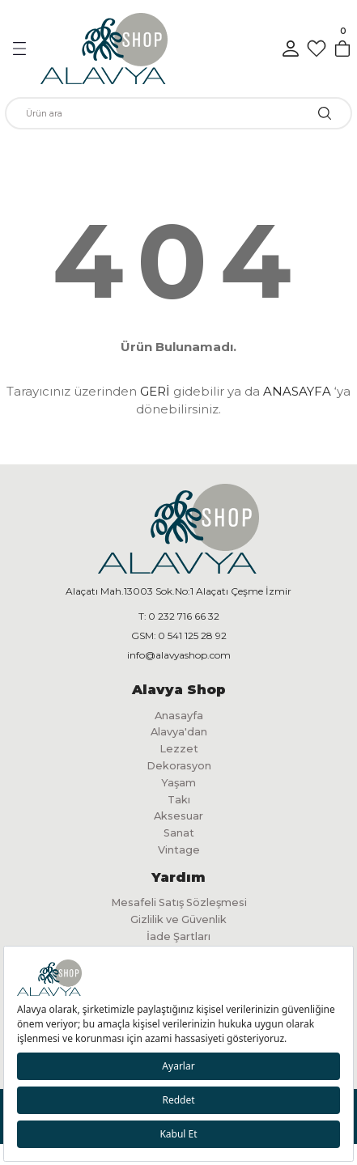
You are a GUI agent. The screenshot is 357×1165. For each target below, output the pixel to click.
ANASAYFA (297, 391)
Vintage (179, 850)
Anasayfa (179, 716)
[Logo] (104, 48)
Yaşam (178, 783)
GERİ (155, 391)
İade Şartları (178, 936)
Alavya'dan (179, 732)
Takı (179, 800)
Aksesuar (178, 816)
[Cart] (342, 48)
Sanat (179, 833)
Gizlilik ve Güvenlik (178, 919)
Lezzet (178, 749)
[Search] (178, 113)
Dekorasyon (179, 766)
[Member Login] (290, 48)
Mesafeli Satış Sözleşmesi (179, 902)
